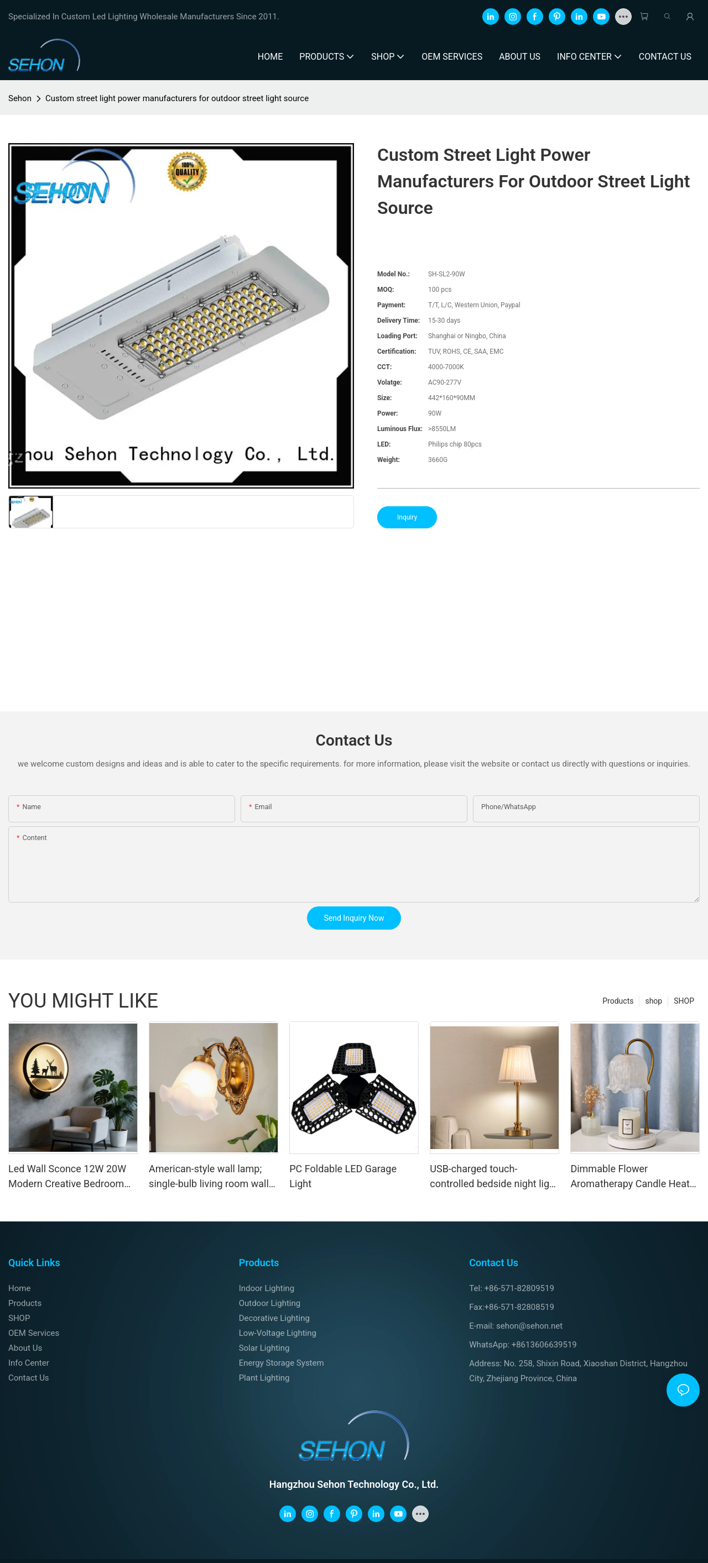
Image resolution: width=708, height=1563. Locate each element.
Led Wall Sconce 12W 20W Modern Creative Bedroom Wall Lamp (67, 1177)
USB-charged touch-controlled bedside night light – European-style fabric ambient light (494, 1177)
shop (653, 1000)
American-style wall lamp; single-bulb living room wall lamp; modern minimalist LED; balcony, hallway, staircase (209, 1177)
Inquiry (407, 517)
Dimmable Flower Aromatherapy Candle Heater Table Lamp (634, 1177)
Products (617, 1000)
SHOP (684, 1000)
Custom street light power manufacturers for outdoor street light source (177, 98)
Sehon (20, 98)
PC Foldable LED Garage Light (343, 1176)
